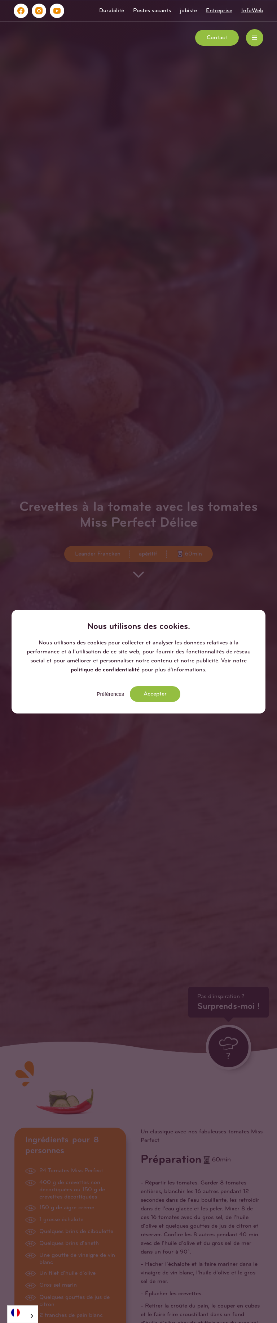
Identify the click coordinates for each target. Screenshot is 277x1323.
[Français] (23, 1312)
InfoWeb (252, 11)
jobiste (188, 11)
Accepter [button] (155, 694)
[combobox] (22, 1314)
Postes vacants (152, 11)
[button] (254, 37)
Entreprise (219, 11)
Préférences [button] (110, 694)
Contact (217, 38)
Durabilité (111, 11)
